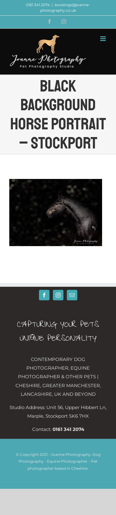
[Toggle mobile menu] (103, 38)
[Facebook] (44, 295)
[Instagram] (58, 295)
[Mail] (72, 295)
